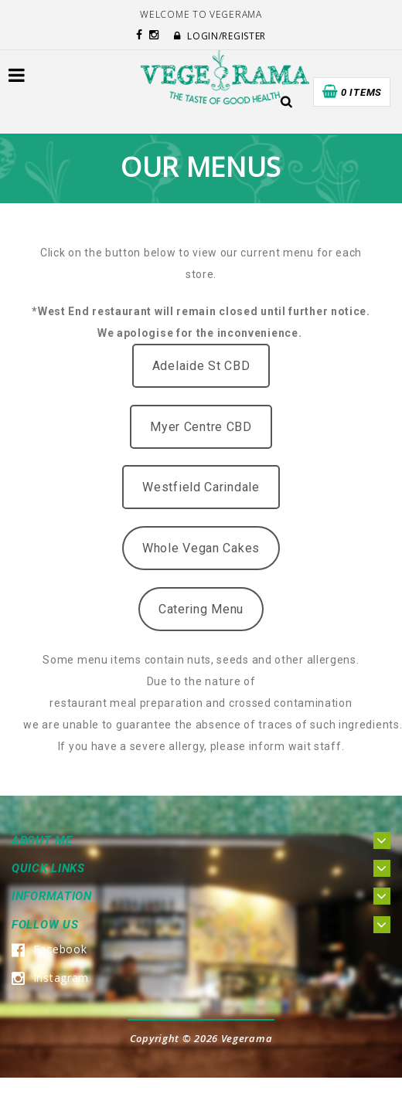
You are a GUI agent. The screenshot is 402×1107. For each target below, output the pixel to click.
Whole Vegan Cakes (201, 548)
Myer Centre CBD (201, 426)
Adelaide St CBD (201, 365)
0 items (361, 92)
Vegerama (247, 1038)
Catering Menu (201, 609)
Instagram (50, 977)
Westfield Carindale (200, 487)
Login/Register (220, 36)
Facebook (49, 949)
